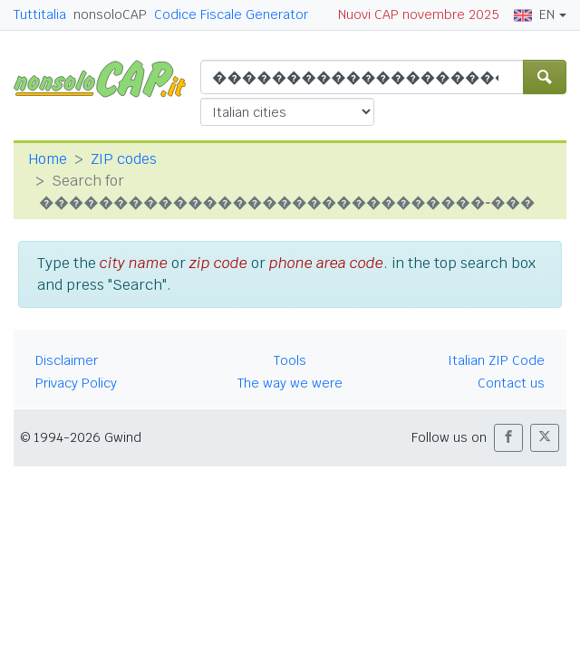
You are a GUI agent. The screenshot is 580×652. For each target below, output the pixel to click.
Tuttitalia (40, 14)
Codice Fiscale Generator (231, 14)
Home (47, 158)
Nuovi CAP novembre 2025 (418, 14)
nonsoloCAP (110, 14)
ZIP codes (124, 158)
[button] (508, 438)
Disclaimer (66, 360)
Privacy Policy (76, 383)
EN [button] (534, 14)
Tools (290, 360)
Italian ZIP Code (496, 360)
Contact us (511, 383)
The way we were (290, 383)
